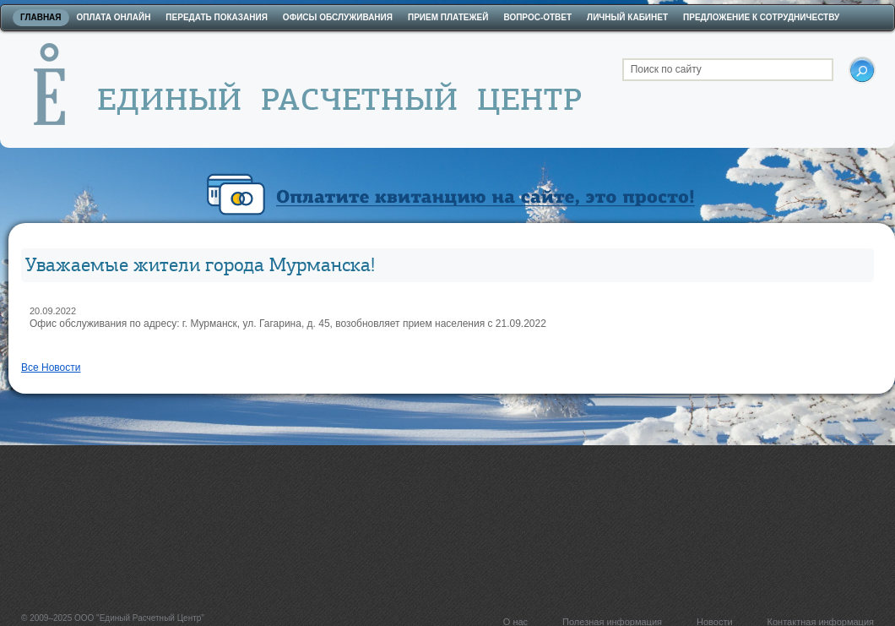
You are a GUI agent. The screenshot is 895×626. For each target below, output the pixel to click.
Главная (41, 17)
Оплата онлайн (114, 17)
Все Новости (50, 367)
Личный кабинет (627, 17)
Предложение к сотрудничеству (761, 17)
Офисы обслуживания (338, 17)
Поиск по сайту (666, 69)
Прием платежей (448, 17)
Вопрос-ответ (537, 17)
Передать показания (216, 17)
